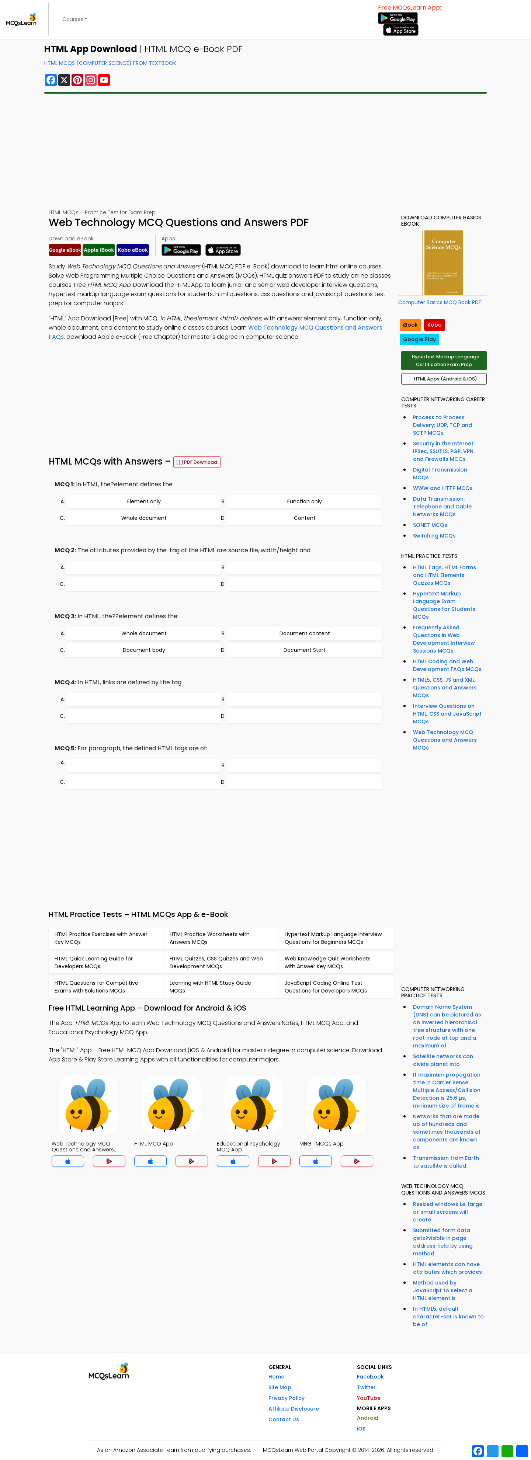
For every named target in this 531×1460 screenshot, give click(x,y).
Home (276, 1376)
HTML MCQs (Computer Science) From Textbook (110, 63)
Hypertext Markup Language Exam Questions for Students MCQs (444, 605)
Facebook (370, 1376)
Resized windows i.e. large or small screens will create (447, 1211)
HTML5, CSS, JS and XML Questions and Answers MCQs (445, 687)
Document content (305, 633)
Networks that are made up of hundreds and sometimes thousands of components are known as (447, 1132)
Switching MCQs (434, 535)
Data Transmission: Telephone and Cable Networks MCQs (442, 506)
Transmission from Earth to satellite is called (446, 1161)
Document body (144, 650)
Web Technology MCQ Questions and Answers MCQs (445, 740)
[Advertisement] (265, 151)
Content (305, 518)
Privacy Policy (286, 1398)
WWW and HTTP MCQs (443, 488)
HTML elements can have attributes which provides (447, 1268)
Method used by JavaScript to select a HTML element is (442, 1290)
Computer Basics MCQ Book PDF (439, 302)
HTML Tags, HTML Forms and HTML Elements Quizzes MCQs (444, 575)
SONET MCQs (430, 525)
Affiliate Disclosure (293, 1408)
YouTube (369, 1398)
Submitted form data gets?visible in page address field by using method (443, 1242)
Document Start (305, 650)
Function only (304, 501)
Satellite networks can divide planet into (443, 1060)
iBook (410, 324)
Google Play (419, 339)
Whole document (144, 518)
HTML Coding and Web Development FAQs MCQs (447, 665)
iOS (361, 1428)
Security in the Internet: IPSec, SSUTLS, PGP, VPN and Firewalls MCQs (444, 451)
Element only (144, 501)
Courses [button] (72, 19)
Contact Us (283, 1419)
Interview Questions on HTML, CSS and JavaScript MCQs (447, 713)
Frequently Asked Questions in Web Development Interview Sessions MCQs (444, 639)
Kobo (434, 324)
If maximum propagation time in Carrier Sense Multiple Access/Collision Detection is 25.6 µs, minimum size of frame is (446, 1090)
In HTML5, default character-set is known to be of (448, 1316)
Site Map (279, 1387)
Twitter (366, 1387)
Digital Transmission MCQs (440, 473)
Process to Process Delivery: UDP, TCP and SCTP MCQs (442, 425)
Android (367, 1418)
